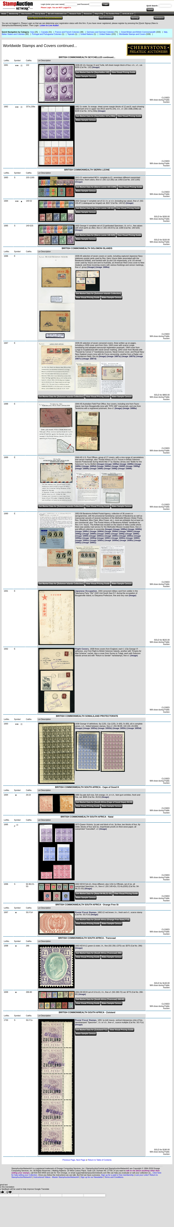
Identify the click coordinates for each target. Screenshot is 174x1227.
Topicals (70, 34)
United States (105, 34)
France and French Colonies (67, 32)
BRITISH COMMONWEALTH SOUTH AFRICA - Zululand (87, 1012)
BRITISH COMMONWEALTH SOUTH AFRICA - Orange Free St (86, 904)
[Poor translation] (9, 1192)
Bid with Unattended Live (57, 14)
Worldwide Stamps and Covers (132, 34)
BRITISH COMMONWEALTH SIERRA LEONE (87, 170)
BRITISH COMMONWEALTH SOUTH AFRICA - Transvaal (87, 938)
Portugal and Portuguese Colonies (46, 34)
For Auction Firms (112, 14)
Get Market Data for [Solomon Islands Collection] (98, 293)
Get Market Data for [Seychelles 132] (92, 72)
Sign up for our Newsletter (92, 1177)
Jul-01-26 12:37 (128, 14)
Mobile (3, 14)
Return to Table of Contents (100, 1160)
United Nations (86, 34)
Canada (44, 32)
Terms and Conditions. (114, 1177)
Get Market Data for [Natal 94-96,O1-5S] (94, 894)
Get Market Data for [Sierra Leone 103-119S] (96, 187)
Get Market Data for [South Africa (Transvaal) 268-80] (100, 999)
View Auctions (26, 14)
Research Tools (75, 14)
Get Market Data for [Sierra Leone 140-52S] (95, 235)
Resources (88, 14)
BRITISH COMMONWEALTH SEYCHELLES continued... (87, 57)
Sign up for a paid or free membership (117, 1175)
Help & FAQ (99, 14)
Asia (32, 32)
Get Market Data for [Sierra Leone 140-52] (95, 208)
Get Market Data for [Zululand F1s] (91, 1030)
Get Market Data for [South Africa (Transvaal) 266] (98, 953)
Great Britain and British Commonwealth (138, 32)
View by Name (40, 14)
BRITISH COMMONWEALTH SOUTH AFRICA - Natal (87, 817)
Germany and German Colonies (100, 32)
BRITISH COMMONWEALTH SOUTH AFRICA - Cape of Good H (87, 787)
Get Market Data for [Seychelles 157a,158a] (95, 116)
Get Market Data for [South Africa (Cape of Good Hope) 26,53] (104, 802)
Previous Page (68, 1160)
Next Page (80, 1160)
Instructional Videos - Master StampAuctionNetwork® (56, 1177)
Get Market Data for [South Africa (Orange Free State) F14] (102, 920)
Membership (13, 14)
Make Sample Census (86, 76)
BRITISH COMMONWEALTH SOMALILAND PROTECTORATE (87, 716)
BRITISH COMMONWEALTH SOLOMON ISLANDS (87, 248)
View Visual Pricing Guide (123, 72)
